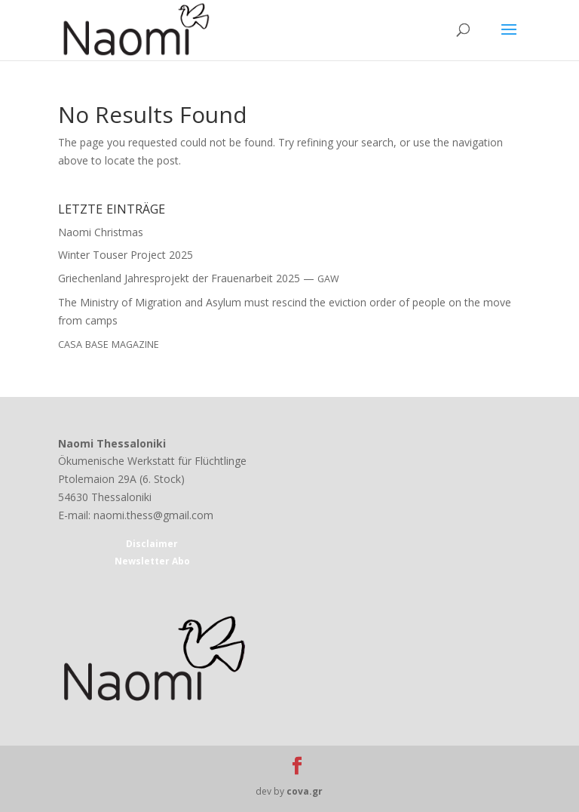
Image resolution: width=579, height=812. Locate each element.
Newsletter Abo (152, 561)
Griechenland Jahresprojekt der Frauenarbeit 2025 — (198, 278)
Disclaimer (152, 543)
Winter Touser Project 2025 (125, 255)
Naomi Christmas (100, 232)
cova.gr (304, 791)
